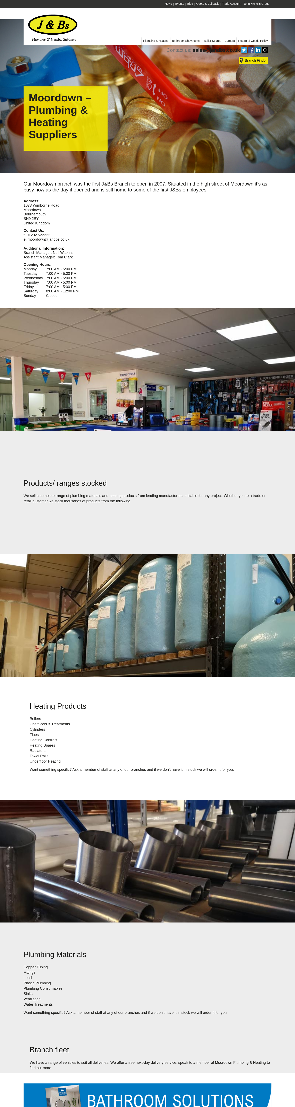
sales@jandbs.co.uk (216, 50)
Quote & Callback (207, 3)
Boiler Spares (212, 40)
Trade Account (231, 3)
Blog (190, 3)
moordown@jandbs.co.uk (48, 239)
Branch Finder (256, 60)
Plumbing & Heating (156, 40)
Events (179, 3)
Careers (230, 40)
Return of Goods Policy (253, 40)
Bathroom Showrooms (186, 40)
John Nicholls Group (256, 3)
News (168, 3)
